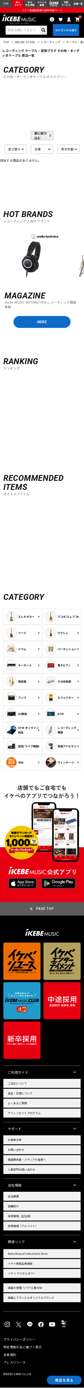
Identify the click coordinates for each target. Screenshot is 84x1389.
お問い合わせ (16, 1151)
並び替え (14, 150)
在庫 (37, 150)
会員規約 (9, 1356)
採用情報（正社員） (20, 1217)
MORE (42, 323)
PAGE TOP (45, 910)
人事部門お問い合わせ (21, 1171)
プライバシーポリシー (19, 1340)
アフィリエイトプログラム (24, 1114)
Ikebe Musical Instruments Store (27, 1255)
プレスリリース (14, 1363)
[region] (42, 256)
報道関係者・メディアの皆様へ (27, 1161)
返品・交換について (20, 1094)
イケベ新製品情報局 (20, 1265)
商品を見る (64, 1380)
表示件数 (67, 150)
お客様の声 (15, 1141)
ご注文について (17, 1085)
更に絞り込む (40, 136)
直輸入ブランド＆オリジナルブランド (31, 1299)
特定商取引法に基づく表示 (22, 1348)
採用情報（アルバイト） (23, 1227)
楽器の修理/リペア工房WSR (25, 1289)
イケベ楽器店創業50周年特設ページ (42, 10)
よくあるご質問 (17, 1104)
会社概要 (13, 1197)
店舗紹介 (13, 1207)
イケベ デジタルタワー (22, 1275)
